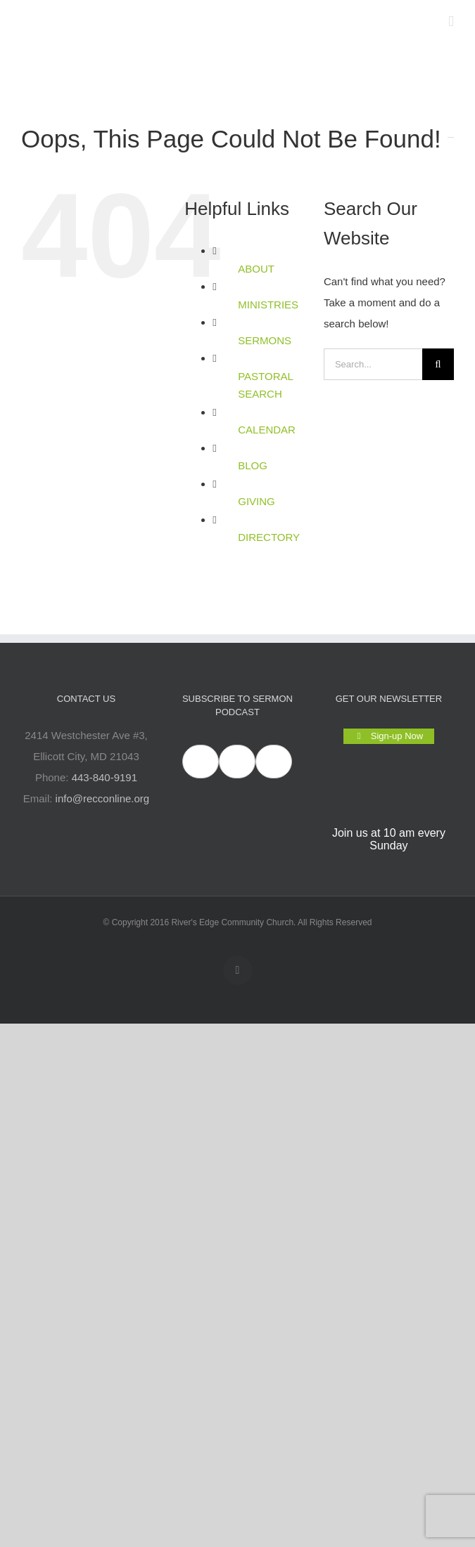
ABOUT (256, 269)
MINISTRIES (268, 305)
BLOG (252, 465)
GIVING (256, 501)
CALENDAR (267, 430)
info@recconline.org (103, 798)
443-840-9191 (104, 777)
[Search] (438, 364)
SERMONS (264, 340)
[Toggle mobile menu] (451, 21)
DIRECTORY (269, 537)
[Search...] (373, 364)
